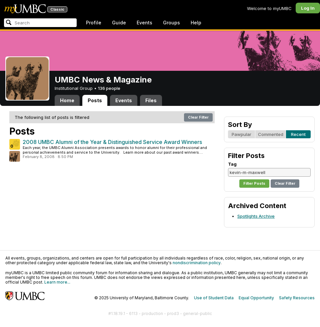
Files (151, 100)
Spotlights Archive (256, 216)
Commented (270, 134)
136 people (109, 88)
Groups (171, 22)
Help (196, 22)
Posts (95, 100)
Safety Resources (297, 297)
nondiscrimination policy (197, 262)
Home (67, 100)
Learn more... (57, 282)
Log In (308, 8)
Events (144, 22)
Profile (93, 22)
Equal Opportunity (256, 297)
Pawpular (241, 134)
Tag (232, 164)
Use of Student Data (214, 297)
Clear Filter (198, 117)
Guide (119, 22)
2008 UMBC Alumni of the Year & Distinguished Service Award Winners (112, 142)
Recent (298, 134)
